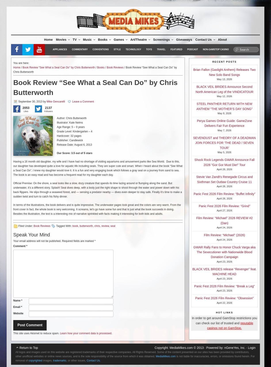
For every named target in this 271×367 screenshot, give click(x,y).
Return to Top (28, 348)
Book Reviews (115, 67)
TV (77, 39)
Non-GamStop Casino (216, 49)
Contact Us (205, 39)
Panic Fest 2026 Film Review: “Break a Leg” (224, 286)
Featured (176, 49)
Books (105, 39)
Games (121, 39)
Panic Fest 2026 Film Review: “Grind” (224, 206)
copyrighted (35, 360)
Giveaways (184, 39)
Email (17, 307)
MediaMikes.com (181, 348)
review (105, 226)
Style (117, 49)
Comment (20, 246)
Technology (133, 49)
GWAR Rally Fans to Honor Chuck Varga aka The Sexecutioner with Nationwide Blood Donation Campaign (224, 252)
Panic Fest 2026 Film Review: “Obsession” (224, 298)
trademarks (59, 360)
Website (18, 313)
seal (113, 226)
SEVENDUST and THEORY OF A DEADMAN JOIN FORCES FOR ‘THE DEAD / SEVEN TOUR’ (224, 143)
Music (89, 39)
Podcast (192, 49)
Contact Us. (94, 360)
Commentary (80, 49)
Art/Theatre (140, 39)
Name (17, 300)
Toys (149, 49)
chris (97, 226)
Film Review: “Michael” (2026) (224, 235)
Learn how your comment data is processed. (86, 333)
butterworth (86, 226)
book (75, 226)
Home (48, 39)
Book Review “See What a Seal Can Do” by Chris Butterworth (59, 67)
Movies (63, 39)
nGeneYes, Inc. (234, 348)
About (222, 39)
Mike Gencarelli (56, 101)
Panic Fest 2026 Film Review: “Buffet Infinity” (224, 194)
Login (252, 348)
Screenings (163, 39)
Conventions (101, 49)
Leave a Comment (83, 101)
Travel (161, 49)
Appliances (60, 49)
